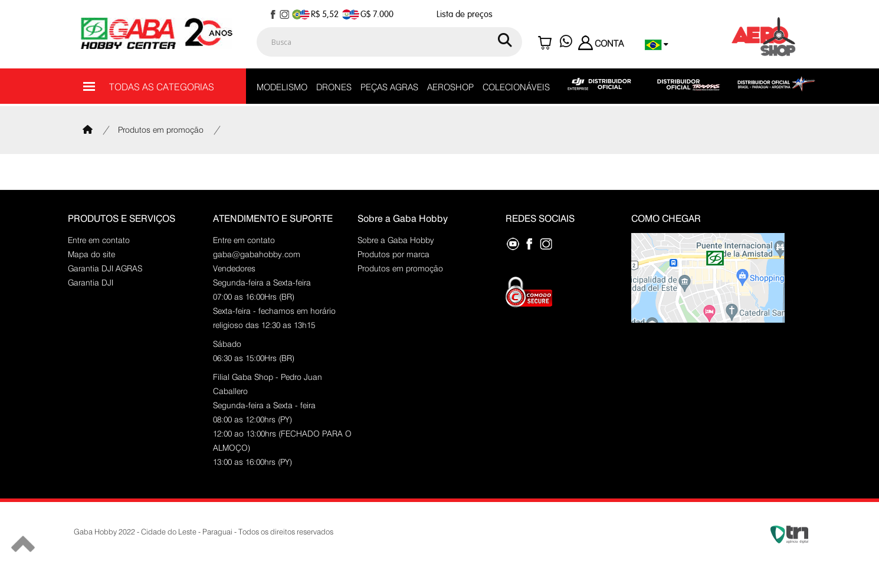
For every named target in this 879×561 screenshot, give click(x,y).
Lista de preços (465, 14)
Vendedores (234, 268)
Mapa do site (91, 254)
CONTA (601, 43)
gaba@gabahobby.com (256, 254)
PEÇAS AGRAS (389, 87)
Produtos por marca (393, 254)
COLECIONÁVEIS (516, 87)
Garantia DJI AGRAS (105, 268)
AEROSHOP (450, 87)
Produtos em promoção (161, 129)
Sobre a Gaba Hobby (395, 240)
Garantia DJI (90, 282)
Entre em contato (99, 240)
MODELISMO (282, 87)
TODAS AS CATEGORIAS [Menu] (148, 86)
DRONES (334, 87)
